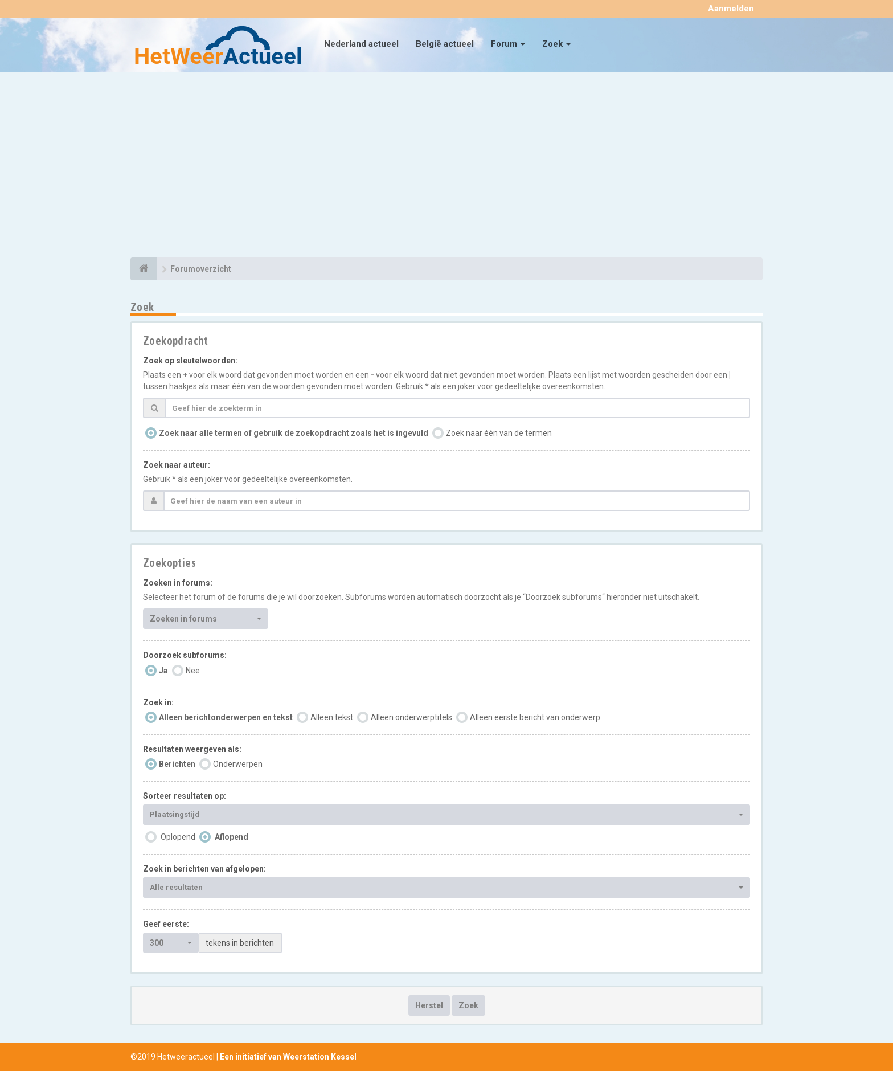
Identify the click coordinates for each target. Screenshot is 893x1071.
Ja (163, 670)
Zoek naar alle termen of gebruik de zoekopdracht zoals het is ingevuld (293, 433)
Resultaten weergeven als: (192, 749)
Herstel (429, 1005)
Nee (193, 670)
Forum (508, 44)
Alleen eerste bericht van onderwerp (535, 717)
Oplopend (178, 836)
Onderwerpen (238, 763)
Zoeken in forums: (177, 582)
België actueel (445, 44)
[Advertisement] (446, 166)
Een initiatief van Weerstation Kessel (288, 1056)
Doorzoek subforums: (185, 655)
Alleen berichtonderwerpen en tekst (226, 717)
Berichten (177, 763)
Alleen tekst (331, 717)
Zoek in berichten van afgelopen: (204, 868)
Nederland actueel (361, 44)
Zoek (556, 44)
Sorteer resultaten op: (184, 795)
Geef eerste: (166, 924)
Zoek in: (158, 702)
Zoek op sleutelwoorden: (190, 360)
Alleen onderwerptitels (411, 717)
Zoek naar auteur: (176, 464)
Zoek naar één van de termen (499, 433)
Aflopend (231, 836)
